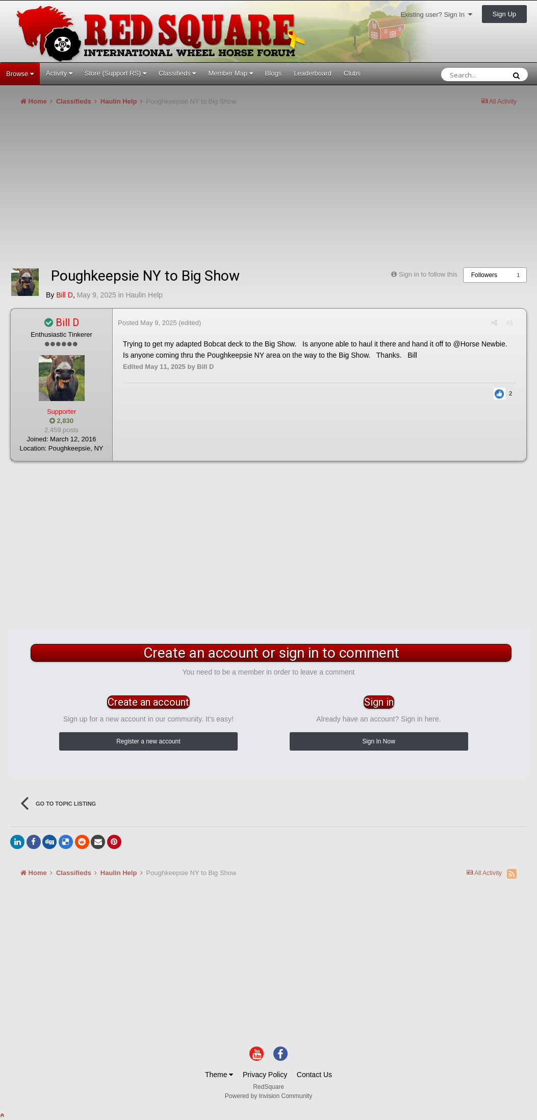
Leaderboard (312, 73)
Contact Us (314, 1075)
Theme (219, 1075)
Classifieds (177, 73)
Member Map (230, 73)
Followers (484, 275)
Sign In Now (378, 741)
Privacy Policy (265, 1075)
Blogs (273, 73)
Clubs (352, 73)
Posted (147, 323)
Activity (59, 73)
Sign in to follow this (428, 274)
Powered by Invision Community (268, 1096)
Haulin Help (143, 295)
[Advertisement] (195, 190)
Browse (20, 74)
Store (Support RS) (115, 73)
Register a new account (148, 741)
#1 (510, 323)
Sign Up (504, 14)
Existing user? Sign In (436, 14)
